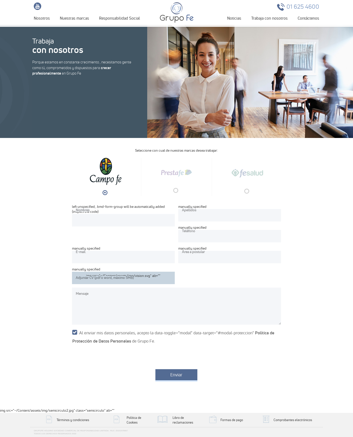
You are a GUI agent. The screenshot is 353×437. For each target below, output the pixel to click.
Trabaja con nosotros (269, 18)
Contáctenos (308, 18)
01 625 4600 (302, 6)
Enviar (176, 375)
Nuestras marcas (74, 18)
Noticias (234, 18)
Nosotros (42, 18)
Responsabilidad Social (119, 18)
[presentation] (108, 355)
